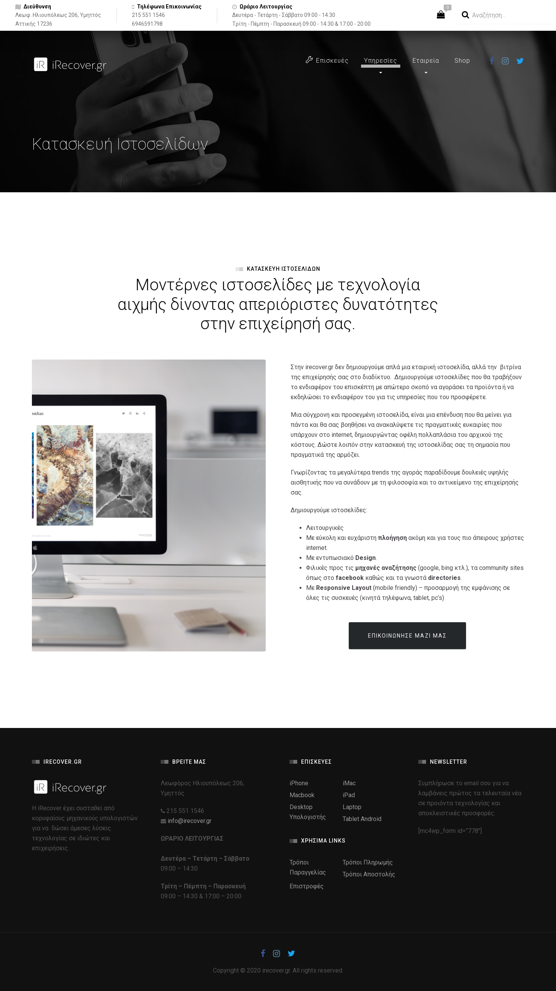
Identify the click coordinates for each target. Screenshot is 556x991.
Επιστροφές (307, 886)
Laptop (352, 807)
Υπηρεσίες (380, 60)
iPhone (299, 783)
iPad (349, 795)
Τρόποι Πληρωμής (368, 862)
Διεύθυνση (37, 6)
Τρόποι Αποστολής (369, 874)
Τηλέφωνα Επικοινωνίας (169, 6)
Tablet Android (362, 819)
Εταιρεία (426, 60)
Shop (462, 60)
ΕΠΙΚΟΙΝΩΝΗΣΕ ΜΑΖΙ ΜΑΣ (407, 636)
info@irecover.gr (189, 820)
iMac (349, 783)
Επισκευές (327, 60)
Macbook (302, 795)
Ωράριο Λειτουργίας (266, 6)
